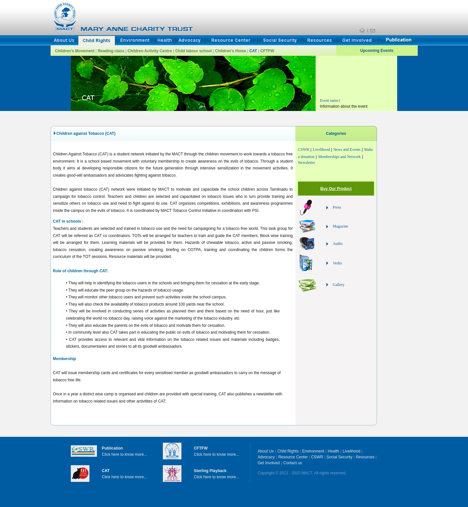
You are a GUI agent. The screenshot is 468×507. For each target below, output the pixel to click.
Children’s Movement (75, 51)
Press (337, 207)
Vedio (337, 263)
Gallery (339, 284)
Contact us (292, 463)
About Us (266, 451)
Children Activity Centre (150, 51)
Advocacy (266, 457)
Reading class (111, 51)
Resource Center (293, 457)
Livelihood (322, 149)
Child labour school (194, 51)
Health (333, 451)
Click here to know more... (124, 454)
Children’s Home (231, 51)
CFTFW (267, 51)
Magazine (340, 226)
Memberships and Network (339, 156)
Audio (338, 243)
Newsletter (306, 162)
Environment (313, 451)
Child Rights (288, 451)
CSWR (303, 149)
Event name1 (330, 104)
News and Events (346, 149)
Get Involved (269, 463)
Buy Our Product (335, 188)
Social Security (339, 457)
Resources (366, 457)
